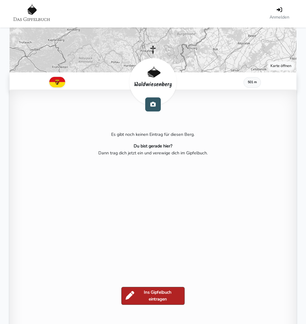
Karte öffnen (280, 65)
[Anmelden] (279, 13)
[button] (153, 49)
